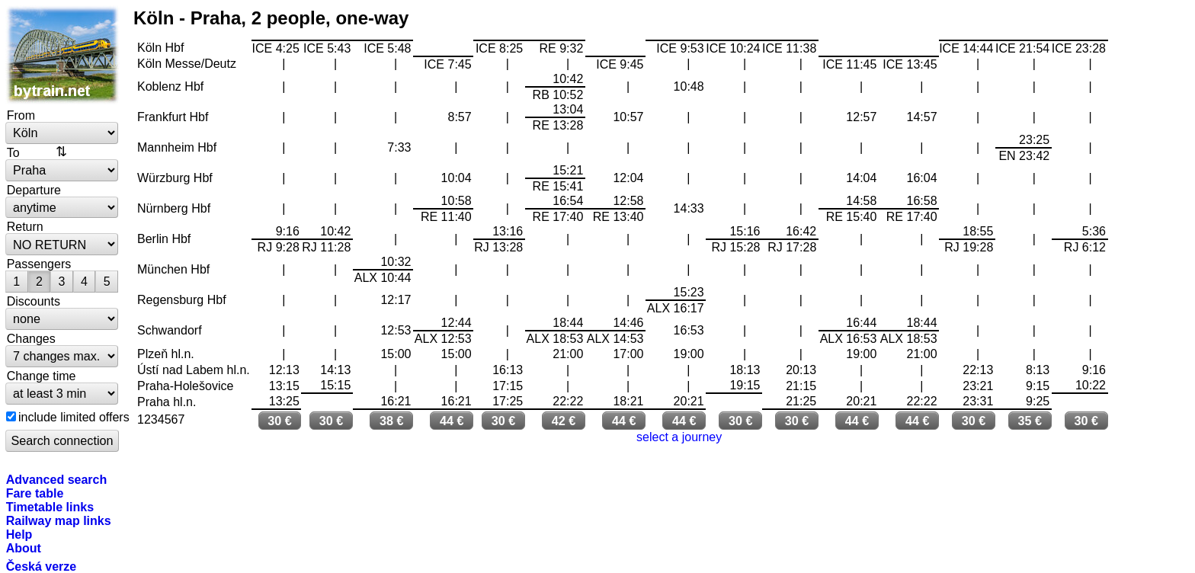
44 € (452, 420)
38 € (392, 420)
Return (25, 226)
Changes (31, 338)
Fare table (35, 493)
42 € (564, 420)
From (21, 115)
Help (19, 534)
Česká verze (41, 566)
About (23, 548)
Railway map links (58, 520)
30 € (280, 420)
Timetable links (50, 507)
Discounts (33, 301)
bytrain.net (62, 54)
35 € (1030, 420)
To (13, 152)
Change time (41, 376)
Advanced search (56, 479)
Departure (34, 190)
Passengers (39, 263)
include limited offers (74, 417)
